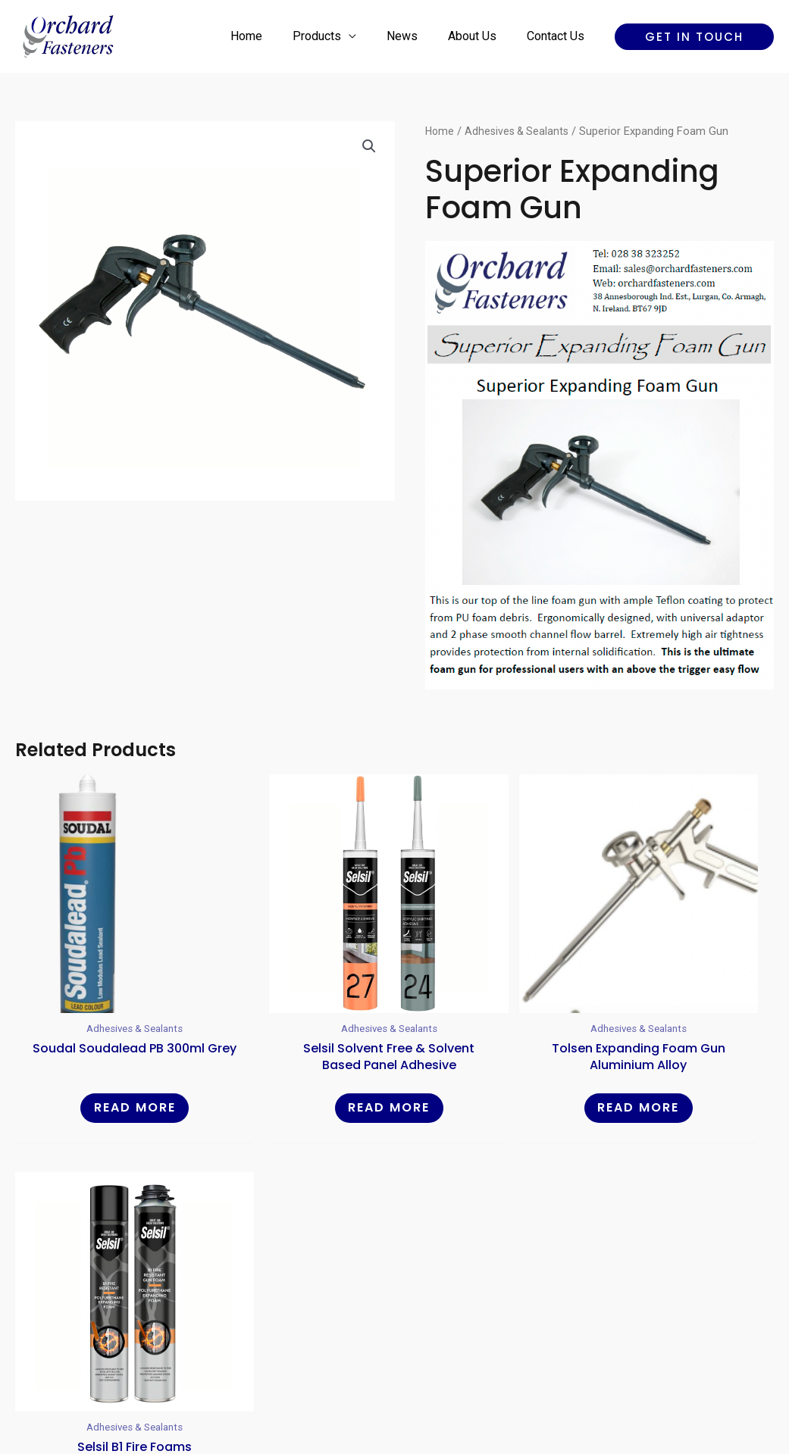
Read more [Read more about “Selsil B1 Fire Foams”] (684, 1048)
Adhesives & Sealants (520, 131)
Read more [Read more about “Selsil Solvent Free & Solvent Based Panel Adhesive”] (298, 1048)
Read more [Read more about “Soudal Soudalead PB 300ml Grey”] (105, 1048)
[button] (694, 36)
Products (338, 36)
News (417, 36)
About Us (481, 36)
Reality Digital (527, 1389)
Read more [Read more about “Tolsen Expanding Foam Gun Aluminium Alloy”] (491, 1048)
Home (274, 36)
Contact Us (558, 36)
